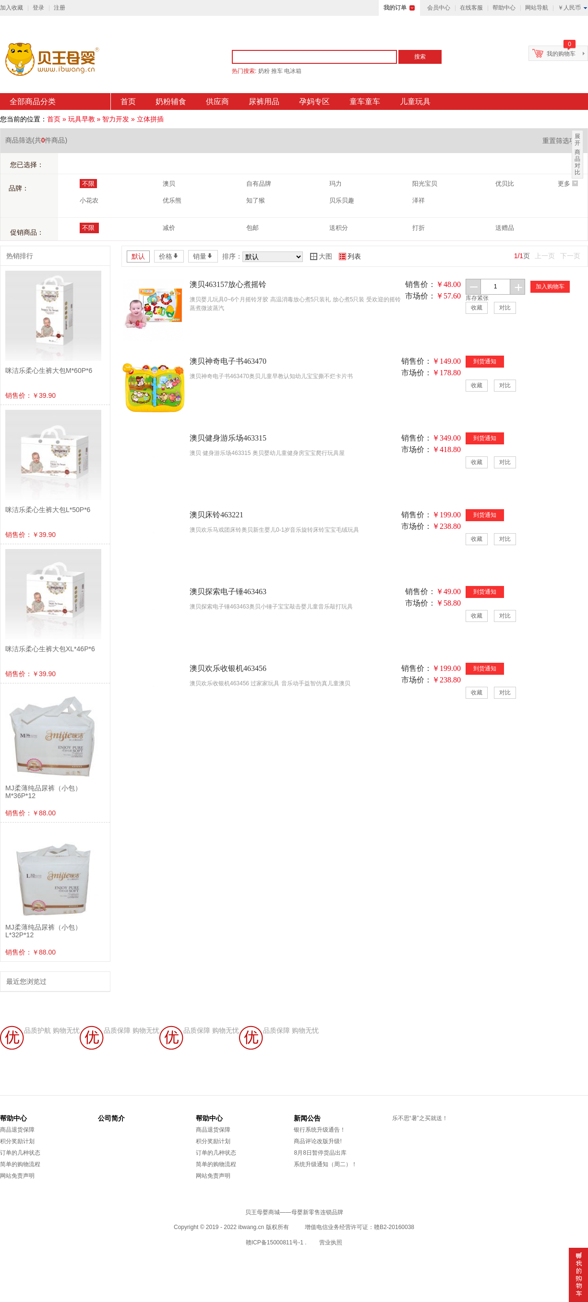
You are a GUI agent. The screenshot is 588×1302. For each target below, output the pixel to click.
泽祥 (418, 200)
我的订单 (395, 7)
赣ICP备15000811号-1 (274, 1242)
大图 (321, 256)
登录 (38, 7)
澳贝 (169, 183)
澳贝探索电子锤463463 (228, 591)
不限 (88, 183)
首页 (128, 101)
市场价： (420, 296)
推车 (277, 71)
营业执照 (330, 1242)
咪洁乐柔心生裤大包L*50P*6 (47, 510)
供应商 (217, 101)
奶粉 (264, 71)
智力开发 (115, 119)
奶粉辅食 (171, 101)
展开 (577, 139)
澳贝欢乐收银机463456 (228, 668)
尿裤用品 (264, 101)
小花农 (89, 200)
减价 (169, 227)
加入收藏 (11, 7)
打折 (418, 227)
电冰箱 (292, 71)
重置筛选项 (562, 140)
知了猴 (255, 200)
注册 (59, 7)
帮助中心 (504, 7)
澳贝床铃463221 (216, 515)
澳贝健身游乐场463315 (228, 438)
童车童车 (364, 101)
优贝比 (504, 183)
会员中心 (438, 7)
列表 (350, 256)
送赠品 (504, 227)
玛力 (335, 183)
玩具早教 (81, 119)
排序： (232, 256)
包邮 (252, 227)
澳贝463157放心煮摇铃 (228, 284)
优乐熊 (172, 200)
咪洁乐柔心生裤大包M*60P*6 (48, 370)
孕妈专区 (314, 101)
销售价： (420, 284)
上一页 (545, 256)
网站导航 (536, 7)
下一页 (570, 256)
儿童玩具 (415, 101)
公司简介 (111, 1118)
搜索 (420, 56)
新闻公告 (307, 1118)
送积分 (338, 227)
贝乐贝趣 (341, 200)
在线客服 (471, 7)
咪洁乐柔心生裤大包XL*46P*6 (50, 649)
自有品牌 (258, 183)
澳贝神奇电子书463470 (228, 361)
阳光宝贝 (424, 183)
